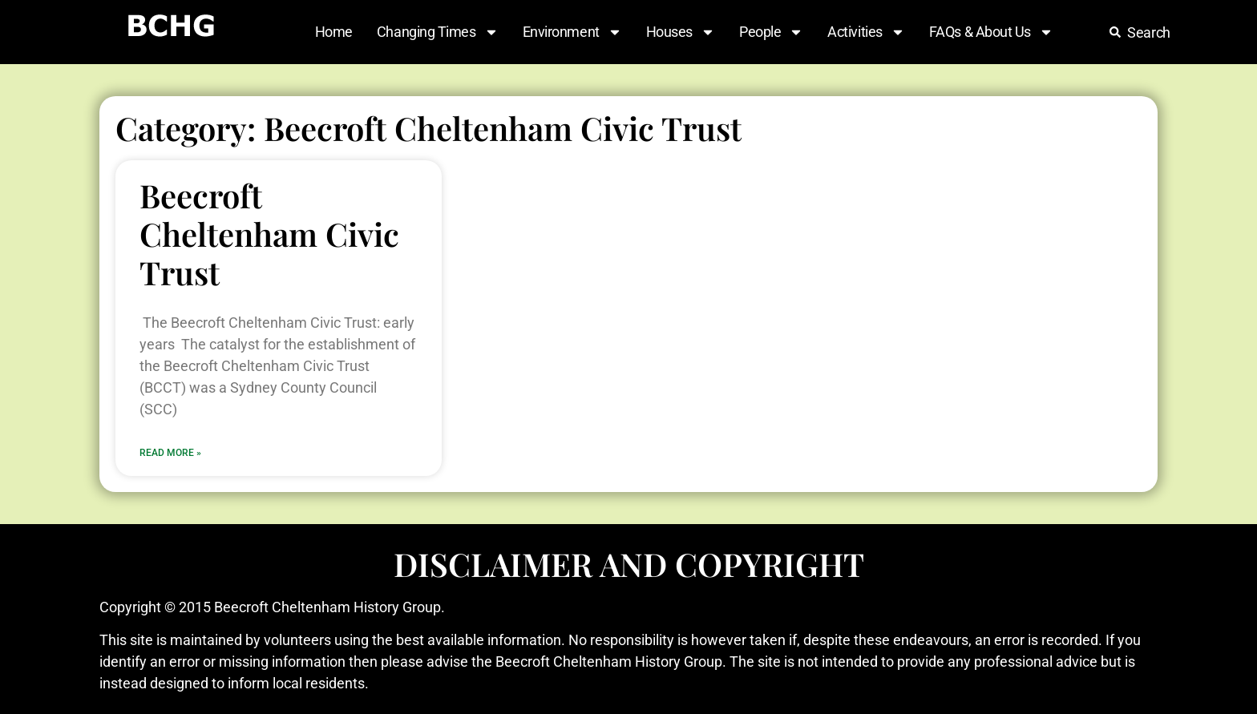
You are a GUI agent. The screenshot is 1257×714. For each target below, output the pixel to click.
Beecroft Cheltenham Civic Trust (269, 233)
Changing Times (438, 32)
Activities (866, 32)
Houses (680, 32)
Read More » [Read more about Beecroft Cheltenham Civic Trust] (170, 452)
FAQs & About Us (991, 32)
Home (334, 31)
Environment (572, 32)
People (771, 32)
